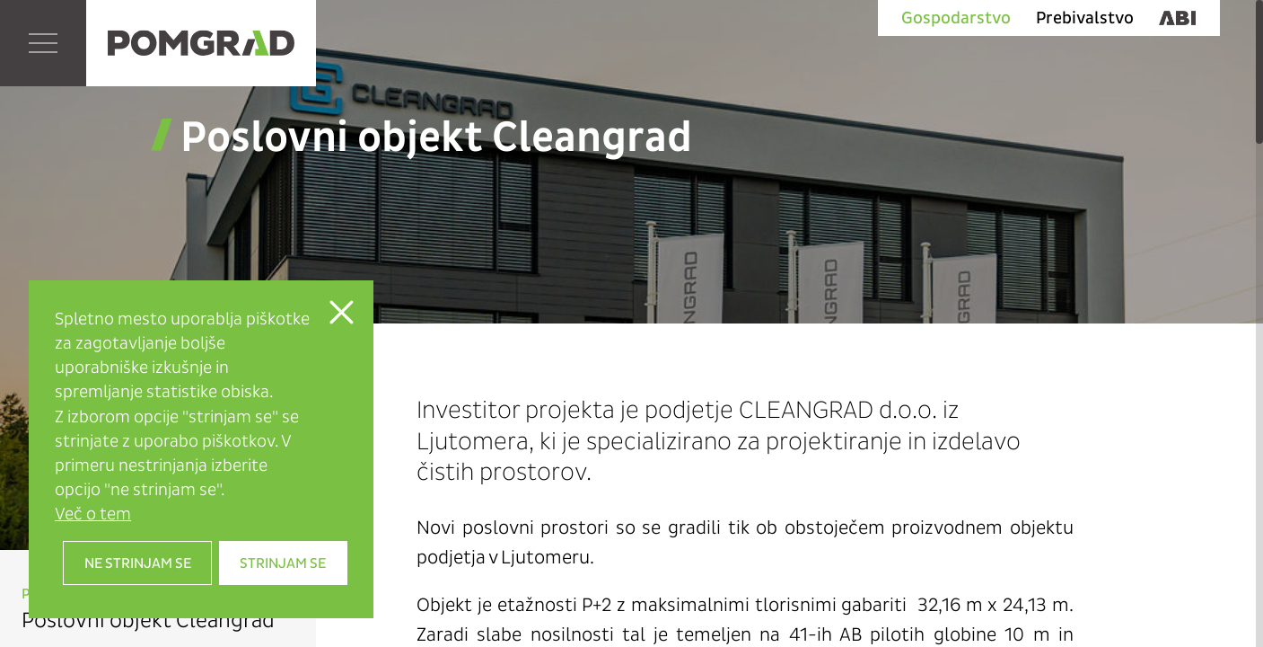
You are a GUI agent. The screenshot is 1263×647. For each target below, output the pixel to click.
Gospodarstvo (956, 18)
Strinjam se (283, 563)
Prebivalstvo (1085, 18)
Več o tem (93, 513)
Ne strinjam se (137, 563)
